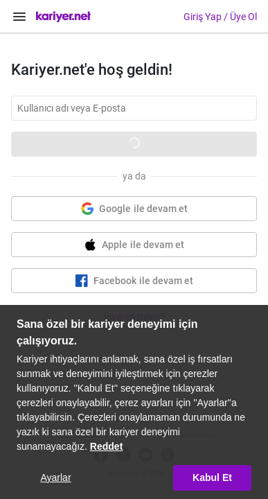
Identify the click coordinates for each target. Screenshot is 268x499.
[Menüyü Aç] (19, 16)
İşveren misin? (134, 316)
